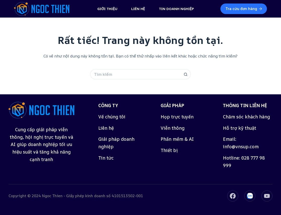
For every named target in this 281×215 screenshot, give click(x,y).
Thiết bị (169, 150)
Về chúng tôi (111, 117)
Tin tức (106, 158)
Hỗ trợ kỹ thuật (239, 128)
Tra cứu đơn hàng (243, 8)
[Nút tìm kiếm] (186, 74)
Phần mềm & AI (177, 139)
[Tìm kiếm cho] (135, 74)
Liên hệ (138, 8)
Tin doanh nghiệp (176, 8)
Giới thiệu (107, 8)
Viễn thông (172, 128)
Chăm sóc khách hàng (246, 117)
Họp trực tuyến (177, 117)
